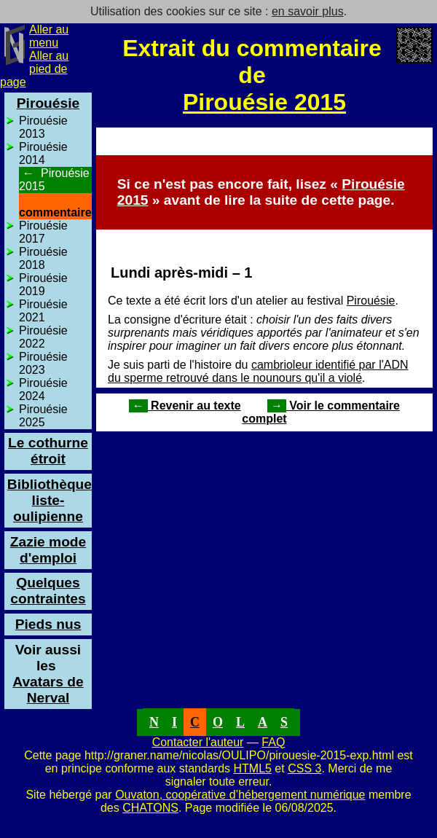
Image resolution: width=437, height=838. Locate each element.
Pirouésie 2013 (43, 127)
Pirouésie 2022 (43, 337)
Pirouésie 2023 (43, 363)
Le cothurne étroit (48, 450)
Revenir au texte (185, 405)
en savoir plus (308, 11)
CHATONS (150, 808)
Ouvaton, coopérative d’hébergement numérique (240, 794)
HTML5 (252, 768)
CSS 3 (304, 768)
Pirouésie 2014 (43, 153)
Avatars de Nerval (48, 681)
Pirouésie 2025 (43, 415)
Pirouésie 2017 (43, 232)
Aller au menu (48, 36)
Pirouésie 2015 (264, 102)
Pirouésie (371, 300)
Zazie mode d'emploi (48, 549)
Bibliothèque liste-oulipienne (49, 500)
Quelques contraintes (47, 590)
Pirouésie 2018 (43, 258)
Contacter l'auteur (198, 742)
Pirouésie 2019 (43, 284)
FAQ (273, 742)
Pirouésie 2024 (43, 389)
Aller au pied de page (34, 69)
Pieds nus (48, 624)
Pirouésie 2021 (43, 311)
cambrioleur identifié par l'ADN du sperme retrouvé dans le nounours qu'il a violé (258, 371)
